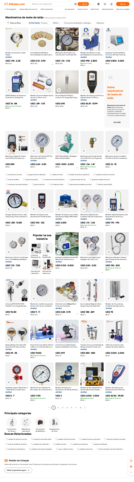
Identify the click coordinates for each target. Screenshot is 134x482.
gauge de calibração (99, 444)
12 (80, 407)
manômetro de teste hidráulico (17, 184)
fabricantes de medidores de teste (80, 184)
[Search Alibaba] (52, 4)
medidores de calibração (40, 444)
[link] (131, 461)
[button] (75, 4)
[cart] (105, 4)
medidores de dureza (85, 449)
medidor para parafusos (79, 444)
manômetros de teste (14, 175)
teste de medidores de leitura (16, 444)
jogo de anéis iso (38, 184)
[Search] (83, 4)
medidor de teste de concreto (104, 175)
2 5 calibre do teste (56, 184)
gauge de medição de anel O (100, 179)
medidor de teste (56, 175)
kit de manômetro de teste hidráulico (110, 449)
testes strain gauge (30, 179)
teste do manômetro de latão (115, 439)
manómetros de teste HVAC (41, 439)
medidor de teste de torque (65, 439)
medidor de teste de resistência (78, 175)
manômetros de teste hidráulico (53, 179)
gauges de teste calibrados (35, 175)
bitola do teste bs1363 (104, 184)
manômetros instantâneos (15, 449)
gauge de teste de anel (77, 179)
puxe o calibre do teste (64, 449)
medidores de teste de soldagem (40, 449)
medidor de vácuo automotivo (89, 439)
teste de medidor (12, 179)
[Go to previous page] (49, 408)
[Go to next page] (85, 408)
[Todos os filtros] (14, 23)
